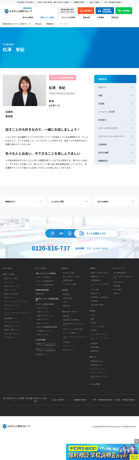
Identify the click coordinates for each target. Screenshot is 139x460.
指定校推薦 (103, 152)
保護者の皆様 (68, 297)
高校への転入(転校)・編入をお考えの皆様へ (54, 2)
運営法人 (116, 310)
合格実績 (102, 144)
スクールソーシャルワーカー (111, 136)
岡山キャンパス (42, 339)
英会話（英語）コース (12, 348)
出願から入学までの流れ (100, 290)
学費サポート (95, 310)
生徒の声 (86, 17)
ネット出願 (95, 306)
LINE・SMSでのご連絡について (123, 294)
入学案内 (100, 17)
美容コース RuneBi (11, 312)
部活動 (101, 103)
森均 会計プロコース (12, 352)
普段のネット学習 (10, 297)
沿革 (64, 321)
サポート (102, 87)
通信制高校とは (96, 386)
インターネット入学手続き (100, 302)
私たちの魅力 (28, 17)
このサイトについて (120, 285)
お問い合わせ (118, 299)
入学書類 (94, 318)
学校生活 (114, 17)
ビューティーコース (11, 341)
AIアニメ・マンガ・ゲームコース (16, 320)
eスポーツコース (10, 308)
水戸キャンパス (42, 324)
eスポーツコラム (97, 394)
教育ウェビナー (68, 371)
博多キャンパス (42, 351)
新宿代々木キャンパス (45, 332)
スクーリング (9, 301)
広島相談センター (42, 371)
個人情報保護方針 (120, 290)
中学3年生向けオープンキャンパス (74, 346)
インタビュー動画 (69, 301)
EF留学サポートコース (12, 344)
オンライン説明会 (69, 354)
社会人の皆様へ (94, 2)
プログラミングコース (12, 324)
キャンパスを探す (68, 17)
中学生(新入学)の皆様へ (25, 2)
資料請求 (94, 235)
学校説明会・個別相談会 (100, 314)
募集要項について (97, 293)
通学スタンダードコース (13, 305)
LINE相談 (66, 363)
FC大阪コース (9, 356)
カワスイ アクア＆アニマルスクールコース (17, 332)
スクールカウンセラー (108, 128)
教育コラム (94, 377)
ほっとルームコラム (98, 390)
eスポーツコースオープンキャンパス (74, 359)
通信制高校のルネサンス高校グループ (16, 24)
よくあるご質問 (70, 202)
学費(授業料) (95, 297)
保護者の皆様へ (79, 2)
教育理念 (66, 313)
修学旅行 (102, 119)
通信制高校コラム (97, 382)
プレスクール (68, 367)
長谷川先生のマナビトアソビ (100, 399)
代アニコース (9, 327)
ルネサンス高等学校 (43, 293)
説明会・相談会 (44, 235)
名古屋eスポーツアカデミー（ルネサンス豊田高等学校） (46, 361)
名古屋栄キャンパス (44, 347)
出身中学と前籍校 (97, 322)
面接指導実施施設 (42, 306)
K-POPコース (9, 316)
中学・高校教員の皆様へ (113, 2)
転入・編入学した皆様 (71, 293)
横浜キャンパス (42, 336)
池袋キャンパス (42, 328)
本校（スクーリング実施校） (46, 290)
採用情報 (116, 303)
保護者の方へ (24, 202)
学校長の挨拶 (68, 317)
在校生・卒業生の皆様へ (125, 423)
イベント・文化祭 (106, 111)
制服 (100, 95)
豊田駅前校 (40, 310)
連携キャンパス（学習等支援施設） (47, 316)
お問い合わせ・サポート (72, 332)
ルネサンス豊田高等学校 (45, 297)
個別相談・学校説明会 (71, 341)
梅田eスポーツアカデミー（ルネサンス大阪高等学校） (46, 366)
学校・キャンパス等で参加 (73, 350)
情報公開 (66, 325)
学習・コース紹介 (47, 17)
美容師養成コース (10, 337)
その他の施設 (40, 356)
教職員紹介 (50, 24)
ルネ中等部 (117, 306)
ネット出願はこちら (69, 247)
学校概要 (65, 308)
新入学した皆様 (68, 290)
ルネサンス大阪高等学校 (45, 301)
